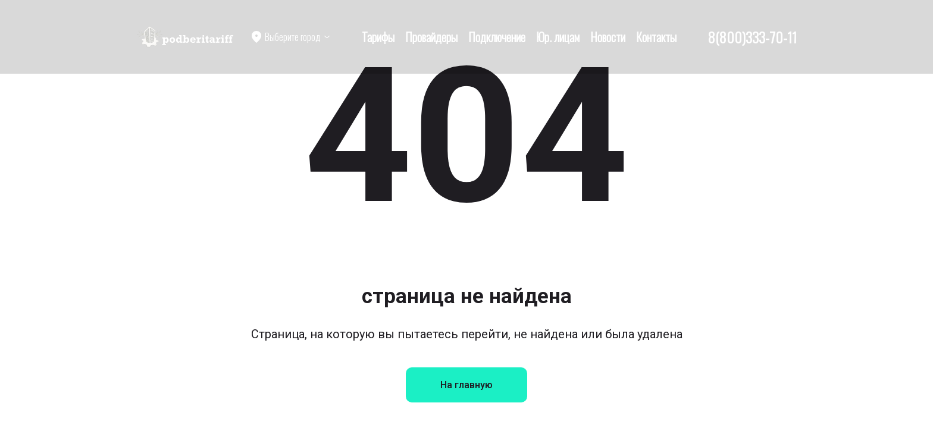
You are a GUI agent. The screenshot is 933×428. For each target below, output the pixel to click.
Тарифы (378, 37)
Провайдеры (431, 37)
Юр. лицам (558, 37)
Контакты (656, 37)
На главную (466, 385)
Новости (607, 37)
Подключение (496, 37)
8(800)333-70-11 (752, 37)
